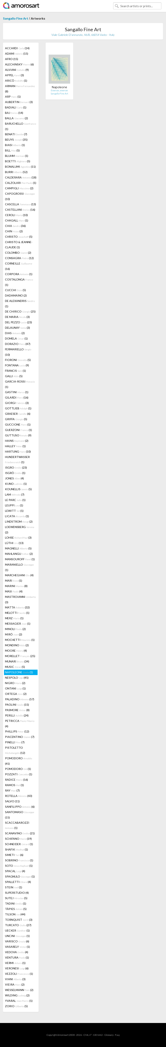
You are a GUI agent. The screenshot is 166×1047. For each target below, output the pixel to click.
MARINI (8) (16, 586)
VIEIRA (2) (15, 984)
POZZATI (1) (18, 774)
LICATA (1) (17, 516)
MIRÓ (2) (13, 634)
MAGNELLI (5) (18, 548)
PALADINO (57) (19, 699)
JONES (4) (14, 478)
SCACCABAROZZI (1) (17, 825)
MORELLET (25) (20, 656)
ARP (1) (13, 96)
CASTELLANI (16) (20, 209)
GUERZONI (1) (18, 430)
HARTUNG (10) (18, 451)
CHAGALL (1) (16, 220)
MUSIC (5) (15, 666)
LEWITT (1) (14, 510)
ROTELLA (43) (18, 796)
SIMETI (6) (14, 855)
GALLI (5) (14, 376)
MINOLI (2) (15, 629)
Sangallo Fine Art (15, 18)
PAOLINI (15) (17, 704)
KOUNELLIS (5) (18, 489)
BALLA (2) (16, 118)
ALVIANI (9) (17, 69)
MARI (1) (13, 580)
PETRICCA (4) (19, 723)
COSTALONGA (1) (19, 282)
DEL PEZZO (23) (18, 322)
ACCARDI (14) (17, 48)
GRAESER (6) (17, 413)
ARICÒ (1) (16, 80)
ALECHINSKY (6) (19, 64)
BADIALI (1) (15, 107)
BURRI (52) (16, 172)
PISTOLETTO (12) (15, 750)
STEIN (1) (13, 887)
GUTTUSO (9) (18, 435)
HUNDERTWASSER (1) (17, 459)
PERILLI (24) (17, 715)
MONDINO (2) (17, 645)
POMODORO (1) (18, 768)
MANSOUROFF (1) (20, 559)
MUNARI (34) (17, 661)
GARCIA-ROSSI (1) (20, 384)
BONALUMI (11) (20, 166)
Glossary (109, 1034)
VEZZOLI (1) (19, 973)
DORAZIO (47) (17, 344)
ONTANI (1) (15, 688)
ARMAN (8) (20, 88)
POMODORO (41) (18, 760)
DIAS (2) (15, 333)
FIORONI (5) (18, 360)
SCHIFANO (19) (18, 838)
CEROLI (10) (16, 215)
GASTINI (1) (16, 392)
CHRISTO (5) (18, 236)
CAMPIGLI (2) (19, 188)
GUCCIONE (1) (18, 424)
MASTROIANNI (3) (20, 599)
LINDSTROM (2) (19, 521)
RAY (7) (12, 790)
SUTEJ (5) (16, 898)
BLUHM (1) (16, 155)
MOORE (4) (16, 650)
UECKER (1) (17, 930)
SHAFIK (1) (16, 849)
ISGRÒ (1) (15, 473)
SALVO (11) (12, 801)
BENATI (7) (16, 134)
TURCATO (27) (18, 925)
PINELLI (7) (15, 742)
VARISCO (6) (17, 941)
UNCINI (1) (17, 936)
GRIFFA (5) (16, 419)
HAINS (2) (16, 440)
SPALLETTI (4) (18, 882)
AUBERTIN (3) (19, 102)
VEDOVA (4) (16, 952)
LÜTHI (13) (14, 543)
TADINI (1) (15, 903)
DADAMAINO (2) (16, 295)
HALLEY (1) (15, 446)
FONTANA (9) (17, 365)
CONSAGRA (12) (19, 258)
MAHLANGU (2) (19, 553)
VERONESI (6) (17, 968)
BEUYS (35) (16, 139)
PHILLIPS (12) (17, 731)
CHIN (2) (14, 231)
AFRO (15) (11, 59)
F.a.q (117, 1034)
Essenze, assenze (59, 90)
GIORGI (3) (17, 403)
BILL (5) (12, 150)
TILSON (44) (15, 914)
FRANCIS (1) (15, 370)
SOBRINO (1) (19, 860)
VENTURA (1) (17, 957)
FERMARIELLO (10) (18, 352)
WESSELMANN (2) (19, 990)
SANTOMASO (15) (19, 814)
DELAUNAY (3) (17, 327)
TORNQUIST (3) (18, 919)
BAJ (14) (14, 112)
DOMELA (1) (16, 338)
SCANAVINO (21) (20, 833)
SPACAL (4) (15, 871)
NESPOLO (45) (17, 677)
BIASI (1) (15, 145)
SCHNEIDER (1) (19, 844)
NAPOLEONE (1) (19, 672)
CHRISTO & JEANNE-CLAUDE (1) (18, 244)
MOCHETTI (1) (20, 639)
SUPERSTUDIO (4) (17, 892)
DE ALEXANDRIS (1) (20, 303)
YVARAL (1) (19, 1000)
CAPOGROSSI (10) (20, 196)
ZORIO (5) (16, 1006)
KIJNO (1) (16, 483)
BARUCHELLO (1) (20, 126)
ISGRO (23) (16, 467)
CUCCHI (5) (15, 290)
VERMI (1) (15, 963)
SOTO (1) (19, 865)
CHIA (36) (15, 225)
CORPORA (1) (18, 274)
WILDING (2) (17, 995)
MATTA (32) (17, 607)
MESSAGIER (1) (17, 623)
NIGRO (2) (15, 683)
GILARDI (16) (16, 397)
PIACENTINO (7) (19, 736)
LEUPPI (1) (14, 505)
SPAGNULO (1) (20, 876)
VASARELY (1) (17, 946)
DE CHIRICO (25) (20, 311)
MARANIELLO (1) (19, 567)
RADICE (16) (16, 779)
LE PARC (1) (15, 500)
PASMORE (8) (17, 710)
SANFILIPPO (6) (20, 806)
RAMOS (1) (14, 785)
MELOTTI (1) (17, 612)
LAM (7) (14, 494)
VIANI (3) (15, 979)
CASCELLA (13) (20, 204)
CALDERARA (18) (20, 177)
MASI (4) (14, 591)
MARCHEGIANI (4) (19, 575)
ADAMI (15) (16, 53)
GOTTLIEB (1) (18, 408)
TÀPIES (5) (16, 909)
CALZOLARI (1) (20, 182)
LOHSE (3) (18, 537)
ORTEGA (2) (16, 693)
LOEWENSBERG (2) (19, 529)
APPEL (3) (14, 75)
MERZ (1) (14, 618)
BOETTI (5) (17, 161)
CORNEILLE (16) (18, 266)
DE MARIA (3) (17, 317)
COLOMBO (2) (18, 252)
